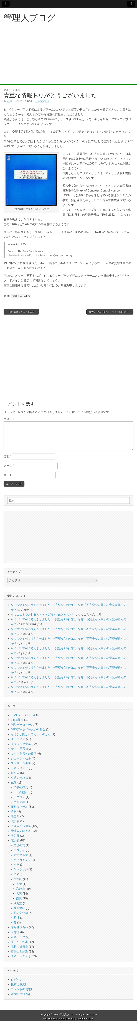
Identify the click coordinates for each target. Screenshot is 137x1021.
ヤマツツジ (21, 869)
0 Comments (42, 100)
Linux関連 (17, 719)
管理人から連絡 (12, 90)
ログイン (16, 979)
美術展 (15, 835)
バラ (16, 864)
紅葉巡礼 (19, 908)
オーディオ (18, 739)
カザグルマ (21, 854)
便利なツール (19, 806)
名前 (7, 456)
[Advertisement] (68, 60)
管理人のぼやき (21, 830)
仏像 (14, 782)
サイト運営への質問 (24, 753)
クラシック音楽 (21, 743)
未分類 (15, 816)
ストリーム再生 (21, 763)
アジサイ (19, 850)
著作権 (15, 932)
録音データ (18, 937)
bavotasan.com (85, 1018)
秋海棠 (18, 903)
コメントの (21, 989)
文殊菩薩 (19, 801)
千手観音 (19, 797)
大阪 (19, 893)
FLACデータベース (23, 714)
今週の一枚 (18, 777)
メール (9, 465)
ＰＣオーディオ (21, 956)
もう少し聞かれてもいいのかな (31, 734)
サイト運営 (18, 748)
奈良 (19, 898)
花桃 (16, 917)
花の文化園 (21, 912)
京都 (19, 883)
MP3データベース (22, 724)
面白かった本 (19, 941)
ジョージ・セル (21, 758)
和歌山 (20, 888)
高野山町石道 (19, 946)
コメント (9, 419)
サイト (8, 475)
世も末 (15, 772)
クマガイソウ (22, 859)
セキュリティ (19, 768)
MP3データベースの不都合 (28, 729)
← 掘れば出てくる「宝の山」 (21, 311)
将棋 (14, 811)
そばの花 (19, 845)
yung (9, 100)
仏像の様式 (21, 787)
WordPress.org (20, 994)
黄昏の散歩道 (19, 951)
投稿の (18, 984)
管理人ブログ (29, 17)
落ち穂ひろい (19, 927)
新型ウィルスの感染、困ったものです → (110, 311)
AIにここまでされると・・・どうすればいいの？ (42, 614)
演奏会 (15, 821)
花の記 (15, 840)
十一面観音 (21, 792)
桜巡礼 (18, 879)
